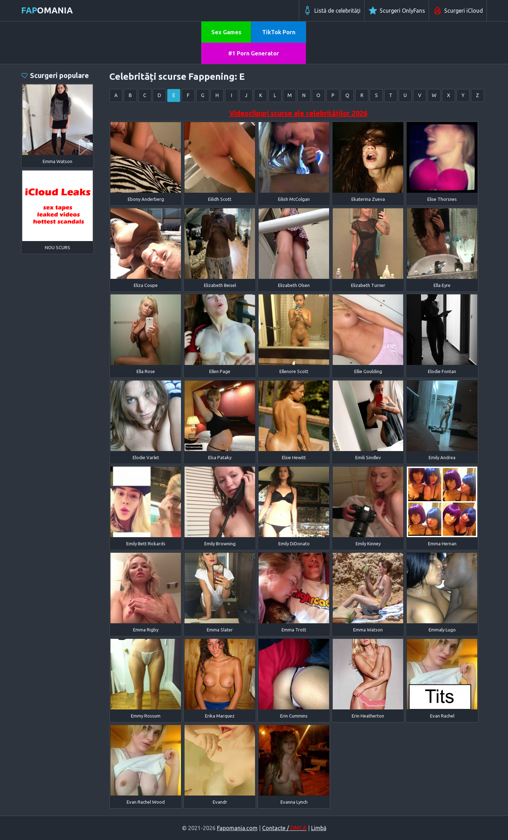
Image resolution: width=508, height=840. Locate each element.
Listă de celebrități (332, 10)
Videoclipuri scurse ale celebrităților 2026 (298, 113)
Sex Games (226, 32)
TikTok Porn (278, 32)
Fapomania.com (237, 828)
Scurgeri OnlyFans (396, 10)
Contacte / (284, 828)
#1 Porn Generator (253, 53)
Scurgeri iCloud (458, 10)
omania (47, 10)
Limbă (318, 828)
